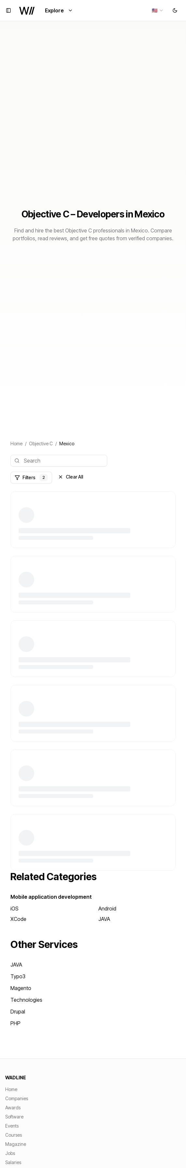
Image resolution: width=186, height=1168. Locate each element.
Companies (16, 1098)
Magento (20, 988)
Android (107, 908)
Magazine (15, 1144)
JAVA (104, 919)
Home (16, 443)
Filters (31, 477)
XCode (18, 919)
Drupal (17, 1011)
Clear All (70, 477)
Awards (13, 1107)
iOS (14, 908)
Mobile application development (51, 897)
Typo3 (17, 976)
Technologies (26, 1000)
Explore (59, 10)
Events (12, 1126)
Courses (13, 1135)
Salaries (13, 1162)
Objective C (41, 443)
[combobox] (158, 10)
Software (14, 1116)
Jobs (10, 1153)
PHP (15, 1023)
